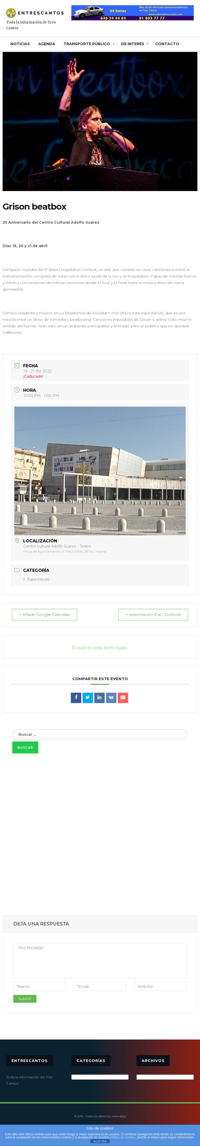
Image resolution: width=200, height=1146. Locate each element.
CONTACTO (167, 43)
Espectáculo (36, 579)
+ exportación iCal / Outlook (153, 614)
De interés (132, 43)
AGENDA (46, 43)
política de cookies (122, 1137)
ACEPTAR (100, 1141)
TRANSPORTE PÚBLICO (87, 43)
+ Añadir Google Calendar (45, 614)
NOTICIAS (20, 43)
